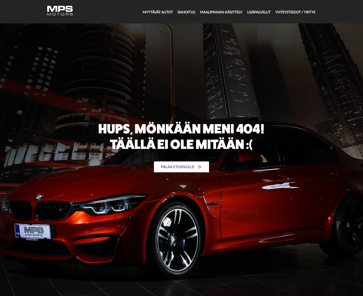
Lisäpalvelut (253, 12)
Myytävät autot (145, 12)
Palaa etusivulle (181, 167)
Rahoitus (175, 12)
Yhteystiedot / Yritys (292, 12)
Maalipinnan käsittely (213, 12)
